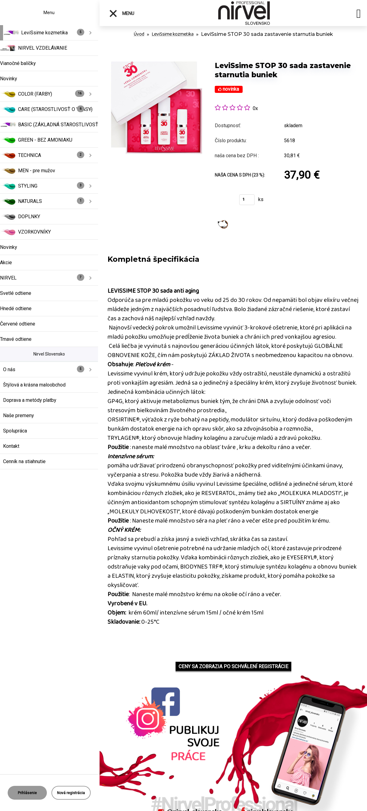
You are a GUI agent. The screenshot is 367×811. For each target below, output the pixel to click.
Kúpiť (223, 201)
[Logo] (244, 13)
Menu (121, 13)
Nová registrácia (71, 793)
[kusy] (247, 199)
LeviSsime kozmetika (173, 34)
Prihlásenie (27, 793)
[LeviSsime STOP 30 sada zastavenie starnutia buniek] (154, 55)
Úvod (139, 34)
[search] (358, 15)
